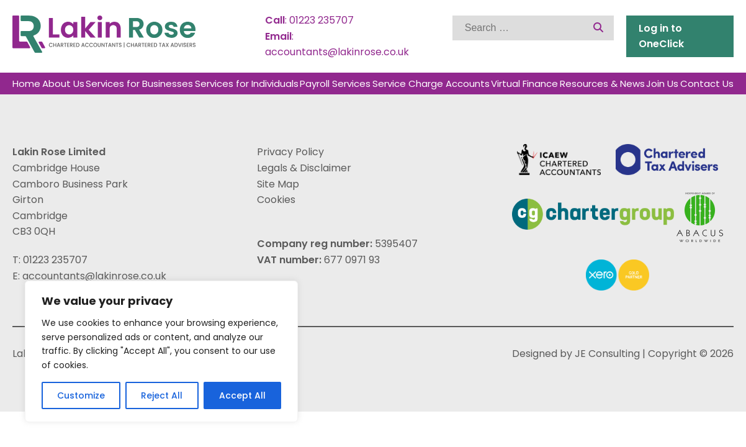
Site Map (278, 184)
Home (26, 83)
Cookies (276, 199)
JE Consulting (607, 353)
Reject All (161, 395)
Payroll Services (335, 83)
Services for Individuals (247, 83)
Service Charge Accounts (431, 83)
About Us (63, 83)
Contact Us (707, 83)
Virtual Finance (524, 83)
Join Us (662, 83)
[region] (161, 351)
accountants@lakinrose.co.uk (337, 52)
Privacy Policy (290, 152)
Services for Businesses (139, 83)
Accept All (242, 395)
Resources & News (602, 83)
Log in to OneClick (661, 36)
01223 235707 (321, 20)
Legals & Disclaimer (304, 168)
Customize (81, 395)
